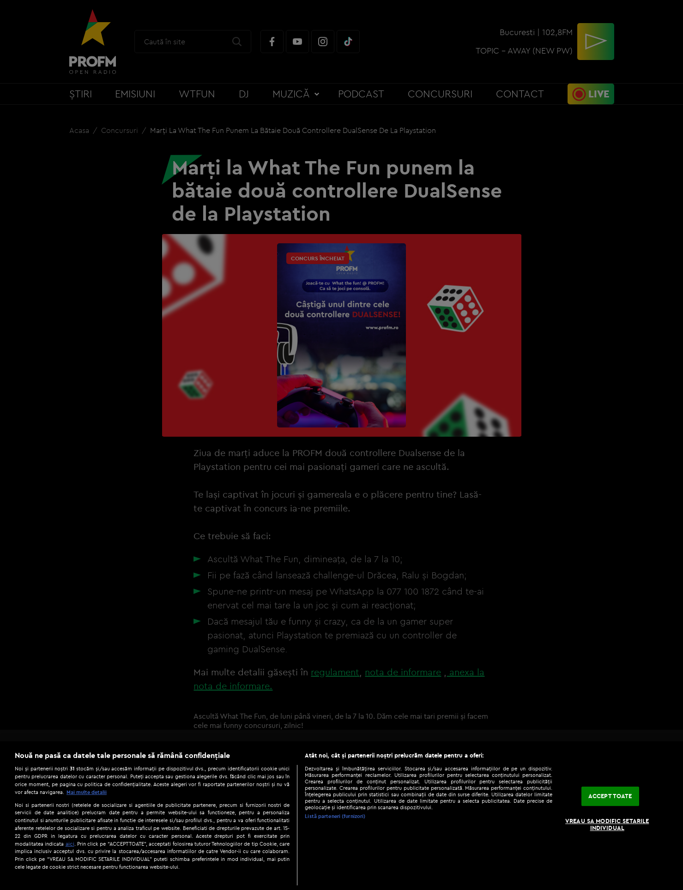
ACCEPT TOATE (610, 796)
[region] (341, 815)
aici (70, 843)
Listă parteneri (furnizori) (335, 816)
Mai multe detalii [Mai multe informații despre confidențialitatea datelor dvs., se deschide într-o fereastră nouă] (86, 792)
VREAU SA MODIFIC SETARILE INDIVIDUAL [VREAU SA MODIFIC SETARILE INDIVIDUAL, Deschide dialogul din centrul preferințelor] (607, 824)
